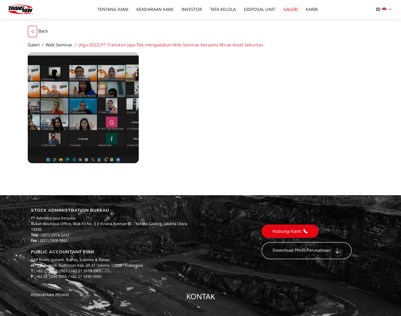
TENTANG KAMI (112, 9)
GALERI (290, 9)
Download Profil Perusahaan (306, 250)
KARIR (312, 9)
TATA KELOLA (223, 9)
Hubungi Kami (290, 231)
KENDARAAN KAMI (154, 9)
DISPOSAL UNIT (259, 9)
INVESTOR (191, 9)
